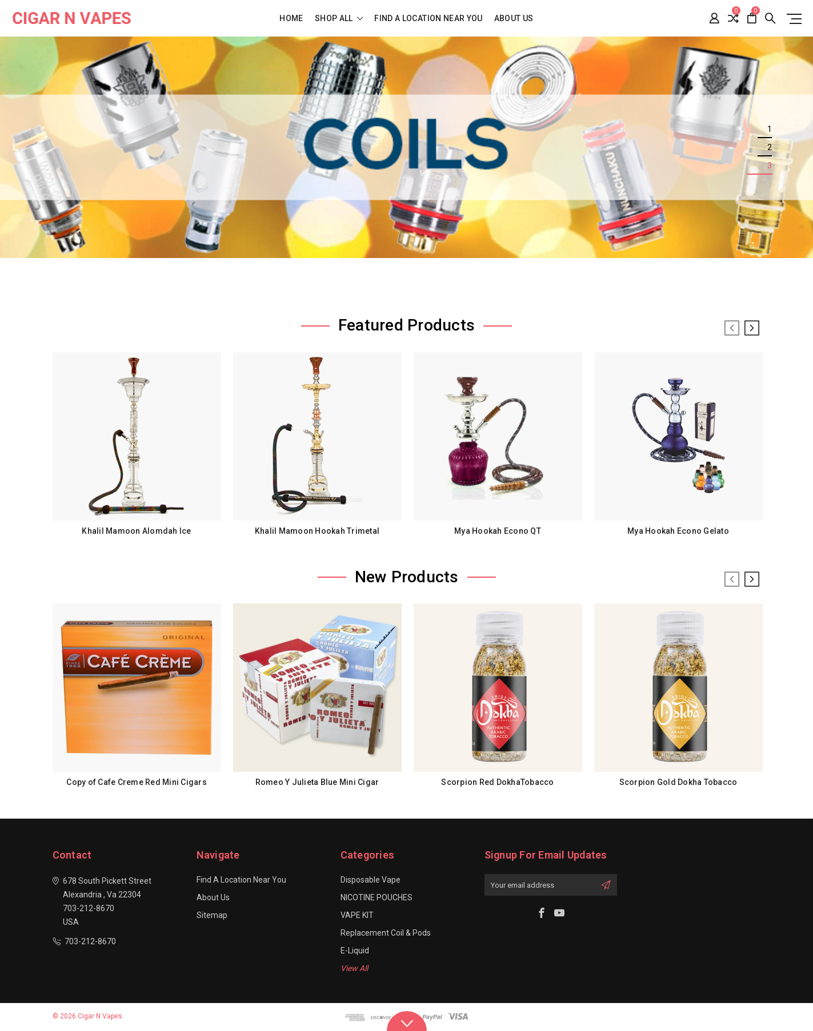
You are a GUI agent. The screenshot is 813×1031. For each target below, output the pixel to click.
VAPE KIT (357, 915)
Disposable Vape (371, 879)
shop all (339, 18)
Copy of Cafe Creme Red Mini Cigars (136, 782)
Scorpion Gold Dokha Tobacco (678, 782)
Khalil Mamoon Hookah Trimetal (317, 530)
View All (354, 968)
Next (751, 328)
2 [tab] (769, 147)
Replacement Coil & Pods (386, 932)
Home (291, 18)
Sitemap (212, 915)
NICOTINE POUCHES (376, 897)
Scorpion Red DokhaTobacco (497, 782)
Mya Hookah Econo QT (497, 530)
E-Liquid (355, 950)
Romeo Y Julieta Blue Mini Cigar (317, 782)
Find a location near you (428, 18)
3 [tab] (769, 165)
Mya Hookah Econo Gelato (678, 530)
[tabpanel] (406, 147)
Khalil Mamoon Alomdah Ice (136, 530)
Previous (731, 328)
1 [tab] (769, 129)
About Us (514, 18)
